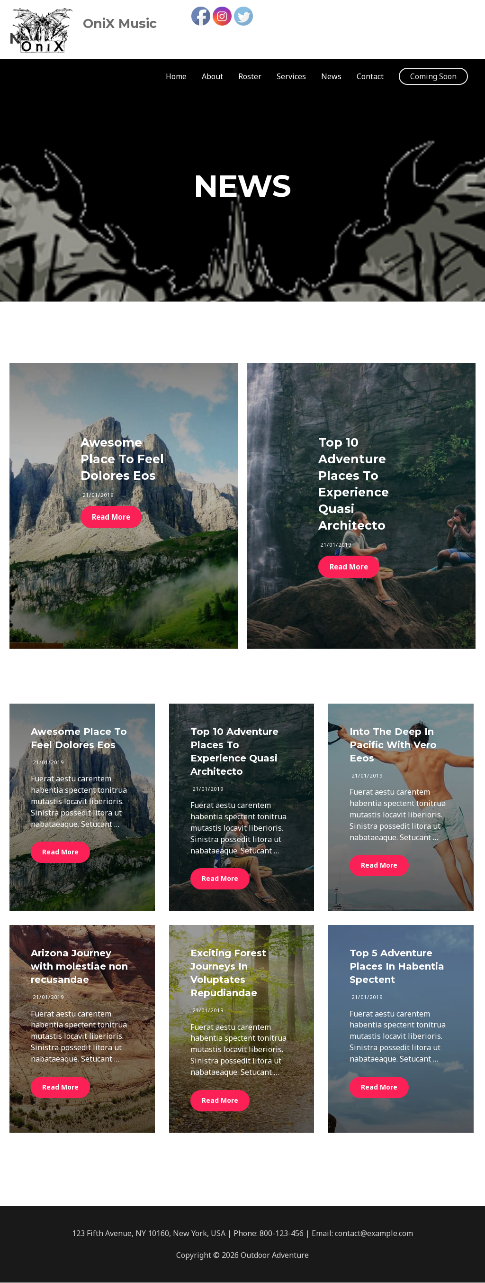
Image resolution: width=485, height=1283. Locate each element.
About (212, 77)
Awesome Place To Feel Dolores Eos (122, 459)
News (331, 77)
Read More (112, 517)
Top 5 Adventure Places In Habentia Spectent (397, 967)
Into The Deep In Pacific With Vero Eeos (393, 745)
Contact (370, 77)
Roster (249, 77)
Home (176, 77)
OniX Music (139, 21)
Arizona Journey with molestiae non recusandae (79, 967)
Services (291, 77)
